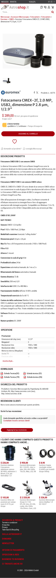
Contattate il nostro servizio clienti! (16, 420)
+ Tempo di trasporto (34, 126)
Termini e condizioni (9, 522)
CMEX (11, 19)
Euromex (4, 19)
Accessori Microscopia (20, 17)
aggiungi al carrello (28, 134)
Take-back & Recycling (10, 529)
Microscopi (5, 17)
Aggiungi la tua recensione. (17, 430)
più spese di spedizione (29, 116)
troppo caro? (7, 119)
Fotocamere (35, 17)
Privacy (5, 527)
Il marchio (6, 525)
